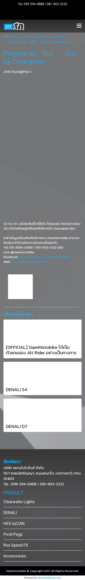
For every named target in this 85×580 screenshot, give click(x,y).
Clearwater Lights (19, 501)
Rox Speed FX (15, 545)
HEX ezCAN (14, 523)
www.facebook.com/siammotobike (44, 257)
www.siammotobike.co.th (29, 261)
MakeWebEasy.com (49, 577)
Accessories (14, 556)
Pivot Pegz (13, 534)
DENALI (10, 512)
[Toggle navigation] (79, 26)
